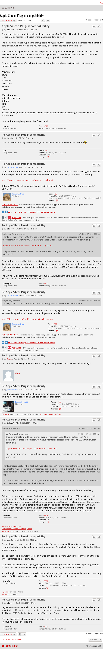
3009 (46, 581)
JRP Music (6, 414)
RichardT (10, 423)
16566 (58, 402)
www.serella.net (8, 531)
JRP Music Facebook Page (50, 414)
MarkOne (11, 540)
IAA (8, 138)
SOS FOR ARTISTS (10, 204)
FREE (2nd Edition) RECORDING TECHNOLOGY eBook (31, 212)
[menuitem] (101, 3)
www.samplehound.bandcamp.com (17, 528)
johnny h (10, 30)
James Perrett (12, 389)
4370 (46, 126)
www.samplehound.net (11, 526)
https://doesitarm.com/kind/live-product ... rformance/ (27, 319)
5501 (46, 516)
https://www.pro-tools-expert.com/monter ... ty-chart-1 (27, 180)
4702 (55, 194)
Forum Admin (12, 167)
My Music (5, 592)
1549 (46, 151)
